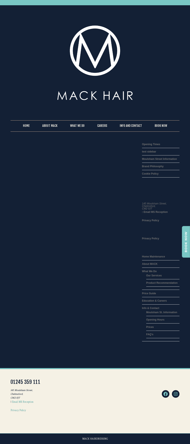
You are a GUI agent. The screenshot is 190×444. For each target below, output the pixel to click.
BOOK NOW (186, 241)
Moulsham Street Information (159, 159)
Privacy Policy (150, 220)
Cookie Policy (150, 173)
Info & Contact (150, 308)
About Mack (49, 125)
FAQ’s (149, 334)
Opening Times (151, 144)
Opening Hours (155, 319)
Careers (102, 125)
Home (26, 125)
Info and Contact (131, 125)
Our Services (154, 275)
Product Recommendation (162, 282)
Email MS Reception (155, 212)
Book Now (161, 125)
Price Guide (149, 293)
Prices (150, 327)
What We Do (77, 125)
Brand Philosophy (153, 166)
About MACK (150, 263)
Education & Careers (154, 300)
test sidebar (149, 151)
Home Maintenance (153, 256)
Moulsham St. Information (161, 312)
